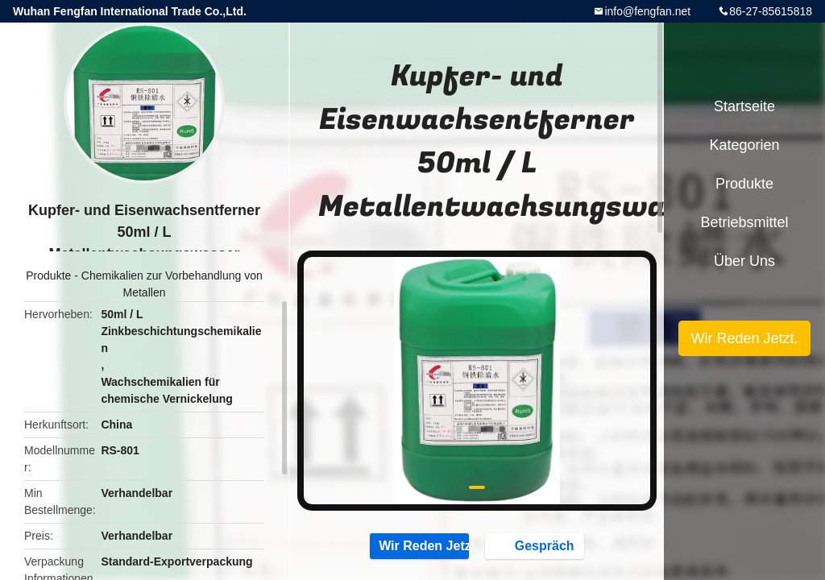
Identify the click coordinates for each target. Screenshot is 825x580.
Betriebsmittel (744, 222)
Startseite (744, 106)
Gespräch (536, 545)
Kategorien (744, 145)
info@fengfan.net (647, 11)
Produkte (48, 275)
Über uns (744, 261)
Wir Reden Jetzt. (419, 545)
